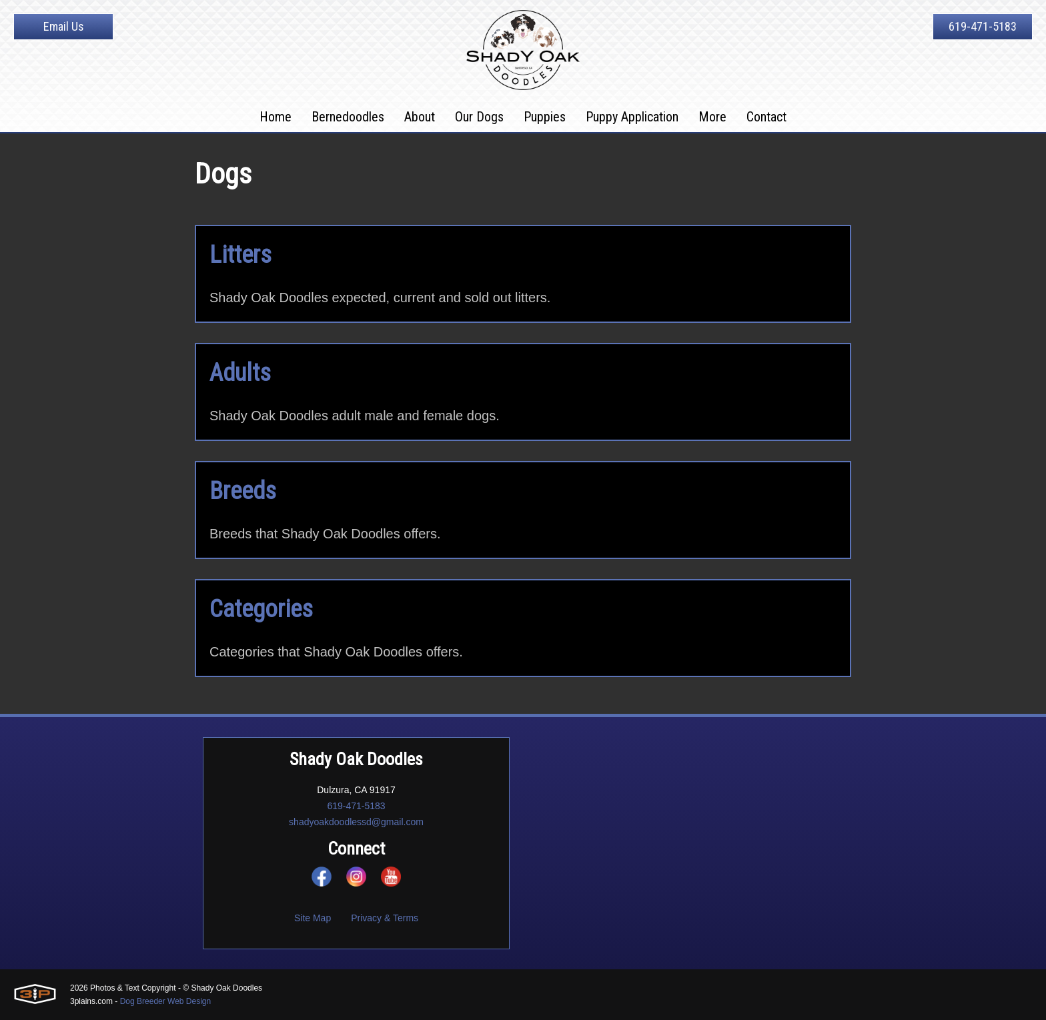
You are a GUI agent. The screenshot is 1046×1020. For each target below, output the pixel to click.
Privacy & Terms (384, 918)
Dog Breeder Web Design (165, 1001)
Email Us (63, 26)
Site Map (312, 918)
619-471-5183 (983, 26)
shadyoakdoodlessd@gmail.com (356, 822)
